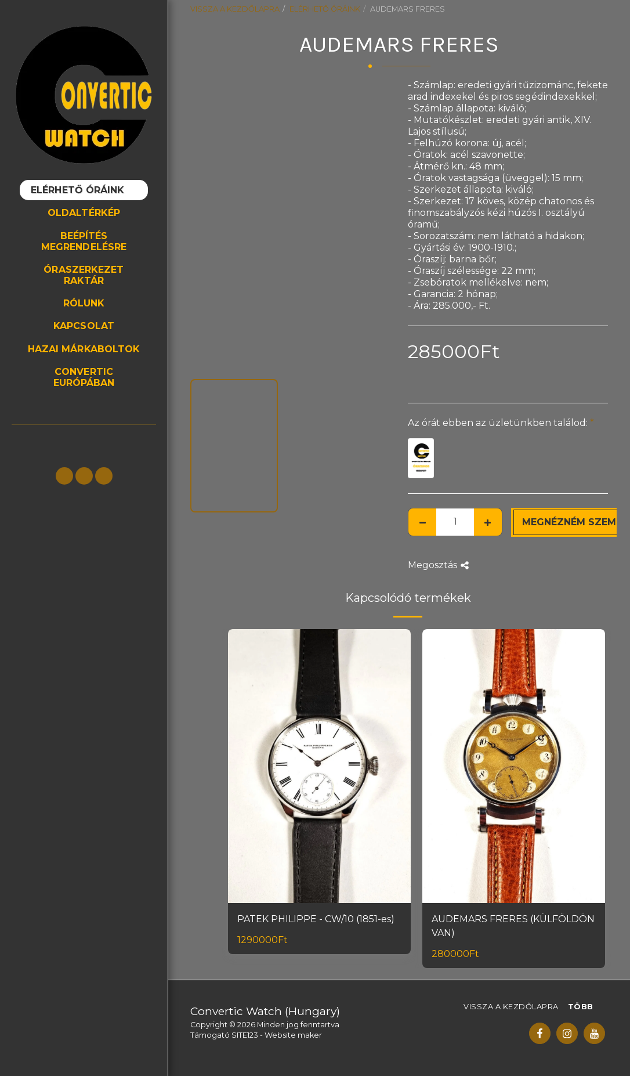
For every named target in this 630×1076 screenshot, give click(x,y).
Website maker (293, 1035)
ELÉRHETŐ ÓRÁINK (324, 9)
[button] (64, 476)
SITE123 (244, 1035)
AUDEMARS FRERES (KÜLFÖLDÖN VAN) (513, 925)
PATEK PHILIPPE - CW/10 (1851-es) (315, 919)
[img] (319, 766)
